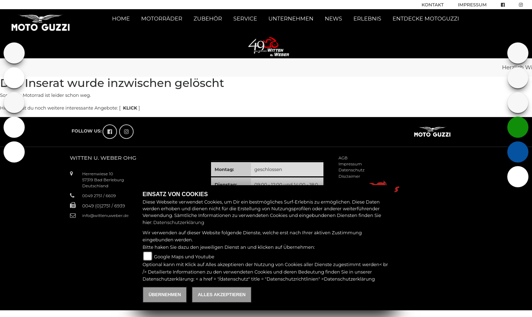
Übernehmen (164, 294)
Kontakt (433, 4)
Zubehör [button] (208, 18)
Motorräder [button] (161, 18)
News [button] (333, 18)
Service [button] (245, 18)
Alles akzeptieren (221, 294)
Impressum (472, 4)
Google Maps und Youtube (184, 256)
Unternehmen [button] (291, 18)
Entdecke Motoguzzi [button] (425, 18)
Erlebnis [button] (367, 18)
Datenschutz (352, 170)
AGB (343, 157)
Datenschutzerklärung (178, 222)
